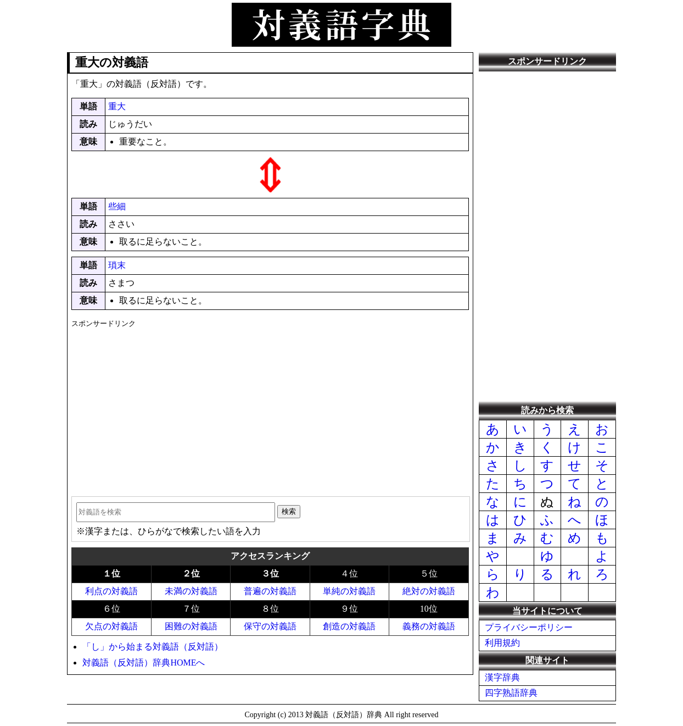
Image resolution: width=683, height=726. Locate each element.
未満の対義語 (191, 591)
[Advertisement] (269, 408)
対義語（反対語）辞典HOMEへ (143, 662)
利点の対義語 (111, 591)
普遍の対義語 (270, 591)
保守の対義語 (270, 626)
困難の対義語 (191, 626)
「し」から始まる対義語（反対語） (152, 646)
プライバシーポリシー (529, 627)
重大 (117, 106)
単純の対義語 (349, 591)
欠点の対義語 (111, 626)
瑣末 (117, 265)
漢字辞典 (502, 677)
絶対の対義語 (428, 591)
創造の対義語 (349, 626)
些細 (117, 206)
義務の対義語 (428, 626)
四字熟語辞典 (511, 692)
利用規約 (502, 642)
